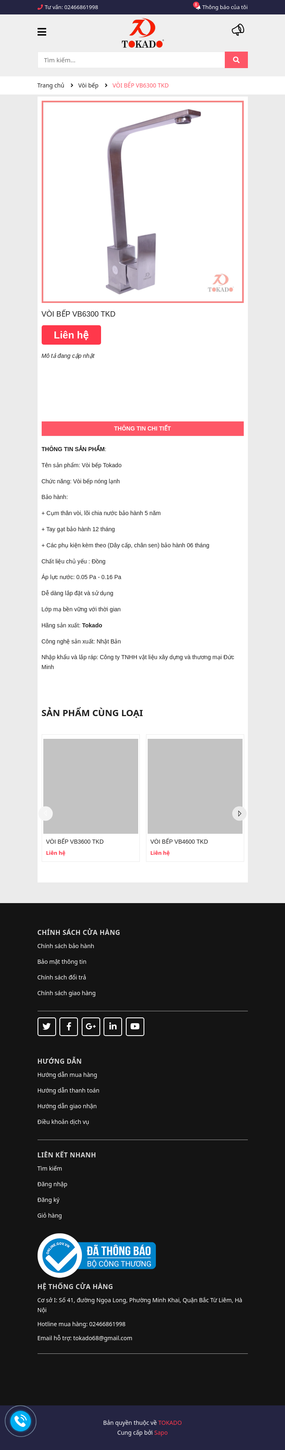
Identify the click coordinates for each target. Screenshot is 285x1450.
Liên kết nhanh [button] (67, 1154)
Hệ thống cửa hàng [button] (75, 1286)
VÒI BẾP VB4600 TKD (179, 841)
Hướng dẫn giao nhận (67, 1106)
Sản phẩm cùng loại (92, 712)
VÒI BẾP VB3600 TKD (75, 841)
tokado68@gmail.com (102, 1338)
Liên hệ (71, 335)
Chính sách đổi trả (62, 977)
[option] (91, 798)
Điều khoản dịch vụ (64, 1122)
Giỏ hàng (50, 1215)
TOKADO (170, 1422)
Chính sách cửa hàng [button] (79, 932)
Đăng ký (49, 1200)
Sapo (161, 1432)
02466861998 (81, 7)
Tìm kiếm (50, 1168)
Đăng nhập (53, 1184)
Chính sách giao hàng (67, 993)
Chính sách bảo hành (66, 946)
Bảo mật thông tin (62, 961)
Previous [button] (45, 814)
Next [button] (239, 814)
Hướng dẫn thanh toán (69, 1090)
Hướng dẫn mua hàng (67, 1075)
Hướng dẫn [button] (60, 1061)
